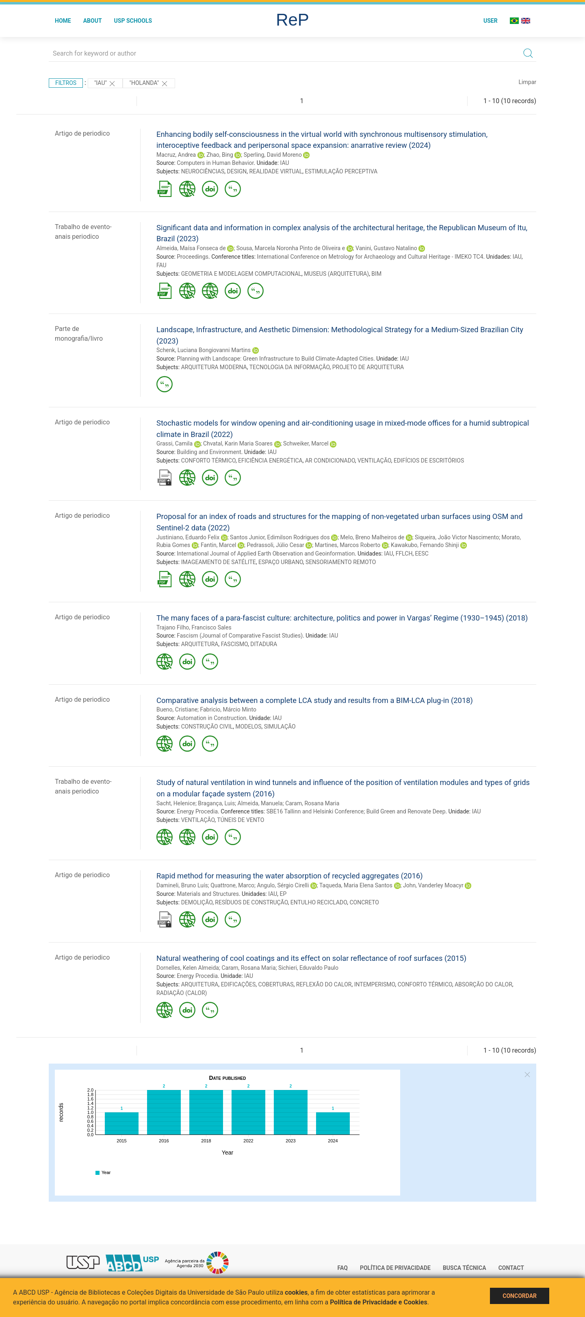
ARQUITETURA (200, 644)
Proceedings (192, 256)
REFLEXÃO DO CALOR (324, 984)
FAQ (343, 1268)
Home (63, 20)
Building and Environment (209, 452)
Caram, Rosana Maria (312, 803)
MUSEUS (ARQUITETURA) (336, 273)
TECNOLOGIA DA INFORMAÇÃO (289, 367)
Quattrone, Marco (232, 885)
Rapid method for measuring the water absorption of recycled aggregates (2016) (289, 876)
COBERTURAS (276, 984)
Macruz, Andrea (176, 154)
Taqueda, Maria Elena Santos (355, 885)
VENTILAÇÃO (374, 460)
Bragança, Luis (216, 803)
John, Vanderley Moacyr (433, 885)
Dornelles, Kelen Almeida (187, 968)
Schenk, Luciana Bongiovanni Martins (203, 350)
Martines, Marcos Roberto (347, 545)
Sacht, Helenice (175, 803)
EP (283, 894)
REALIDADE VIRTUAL (276, 171)
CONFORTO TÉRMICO (208, 460)
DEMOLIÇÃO (196, 902)
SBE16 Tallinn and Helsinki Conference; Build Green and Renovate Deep (356, 811)
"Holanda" (148, 84)
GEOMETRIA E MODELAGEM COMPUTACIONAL (241, 273)
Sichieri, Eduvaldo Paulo (308, 968)
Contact (511, 1268)
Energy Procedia (197, 811)
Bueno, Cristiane (176, 709)
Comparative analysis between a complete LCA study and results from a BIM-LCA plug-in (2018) (314, 700)
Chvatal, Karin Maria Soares (238, 443)
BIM (376, 273)
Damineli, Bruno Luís (182, 885)
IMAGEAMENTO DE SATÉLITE (218, 562)
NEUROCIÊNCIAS (203, 171)
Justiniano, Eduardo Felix (187, 537)
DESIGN (237, 171)
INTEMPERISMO (374, 984)
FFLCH (404, 553)
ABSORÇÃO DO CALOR (483, 984)
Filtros (65, 83)
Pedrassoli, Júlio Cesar (275, 545)
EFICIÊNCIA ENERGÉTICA (270, 460)
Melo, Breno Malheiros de (372, 537)
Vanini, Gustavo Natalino (386, 248)
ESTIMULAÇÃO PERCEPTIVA (341, 171)
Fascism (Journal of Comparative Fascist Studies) (240, 635)
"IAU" (105, 84)
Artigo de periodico (82, 133)
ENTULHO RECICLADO (318, 902)
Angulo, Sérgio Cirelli (283, 885)
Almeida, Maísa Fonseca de (191, 248)
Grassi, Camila (174, 443)
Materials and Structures (208, 894)
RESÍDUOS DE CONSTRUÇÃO (251, 902)
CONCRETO (364, 902)
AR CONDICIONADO (330, 460)
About (92, 20)
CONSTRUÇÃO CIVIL (207, 726)
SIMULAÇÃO (280, 726)
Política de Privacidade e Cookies (378, 1302)
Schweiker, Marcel (306, 443)
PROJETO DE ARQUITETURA (368, 367)
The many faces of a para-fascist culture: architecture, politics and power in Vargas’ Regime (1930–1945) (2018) (342, 618)
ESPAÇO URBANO (280, 562)
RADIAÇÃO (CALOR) (181, 993)
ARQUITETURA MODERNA (214, 367)
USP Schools (133, 20)
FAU (161, 265)
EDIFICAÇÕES (238, 984)
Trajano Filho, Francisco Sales (194, 627)
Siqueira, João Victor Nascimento (457, 537)
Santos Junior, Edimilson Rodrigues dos (280, 537)
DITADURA (263, 644)
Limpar (527, 82)
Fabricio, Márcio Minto (228, 709)
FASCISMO (234, 644)
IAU (284, 163)
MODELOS (248, 726)
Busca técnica (464, 1268)
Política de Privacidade (395, 1268)
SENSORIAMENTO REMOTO (341, 562)
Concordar (520, 1296)
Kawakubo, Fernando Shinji (425, 545)
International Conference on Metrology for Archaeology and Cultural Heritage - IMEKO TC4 (370, 256)
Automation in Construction (211, 718)
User (490, 20)
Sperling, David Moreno (273, 154)
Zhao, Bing (219, 154)
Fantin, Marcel (218, 545)
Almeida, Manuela (260, 803)
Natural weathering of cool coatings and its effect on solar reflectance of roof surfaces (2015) (311, 958)
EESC (422, 553)
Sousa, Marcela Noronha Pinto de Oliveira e (290, 248)
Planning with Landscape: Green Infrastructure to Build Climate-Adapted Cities (275, 358)
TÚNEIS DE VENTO (240, 820)
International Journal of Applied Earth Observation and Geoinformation (266, 553)
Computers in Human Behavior (215, 163)
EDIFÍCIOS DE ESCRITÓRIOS (429, 460)
